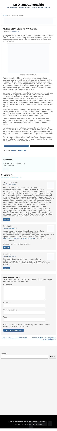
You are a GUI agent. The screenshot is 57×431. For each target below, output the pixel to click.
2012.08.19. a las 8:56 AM (9, 256)
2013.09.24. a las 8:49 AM (9, 184)
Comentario (8, 285)
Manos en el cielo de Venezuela (20, 28)
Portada (5, 15)
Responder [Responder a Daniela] (6, 247)
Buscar (3, 356)
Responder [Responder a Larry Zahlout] (6, 219)
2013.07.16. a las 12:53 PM (10, 228)
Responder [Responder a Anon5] (6, 268)
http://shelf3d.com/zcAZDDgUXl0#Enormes (19, 238)
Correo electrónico (10, 312)
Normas (11, 424)
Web (5, 319)
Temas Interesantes (18, 150)
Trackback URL (5, 177)
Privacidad (19, 424)
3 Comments (15, 31)
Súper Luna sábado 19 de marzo (15, 340)
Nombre (7, 305)
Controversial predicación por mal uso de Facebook (43, 341)
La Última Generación (28, 4)
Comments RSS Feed (16, 177)
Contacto (27, 424)
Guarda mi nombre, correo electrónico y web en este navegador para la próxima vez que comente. (27, 328)
